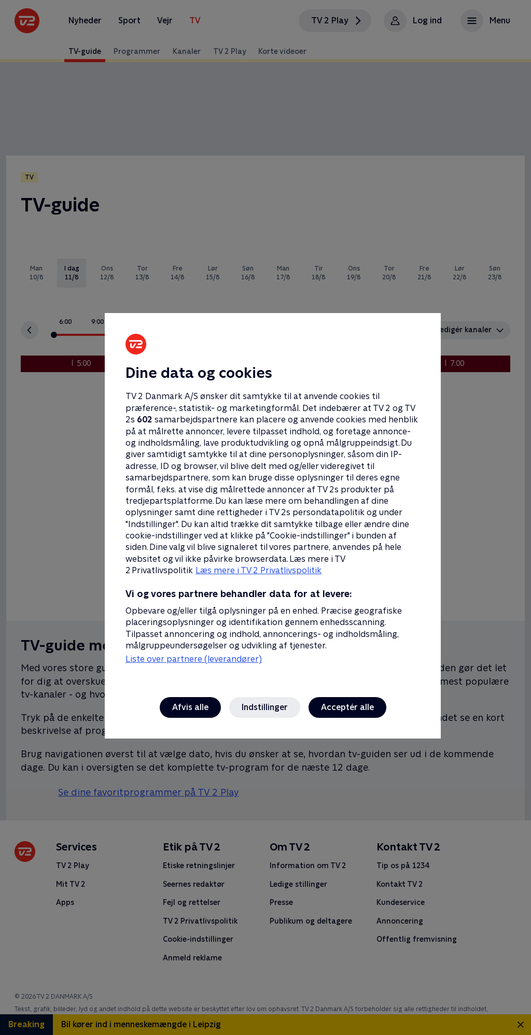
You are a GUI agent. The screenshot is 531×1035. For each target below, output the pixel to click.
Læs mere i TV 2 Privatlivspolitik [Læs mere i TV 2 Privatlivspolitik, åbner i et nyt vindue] (258, 570)
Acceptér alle (347, 707)
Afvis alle (190, 707)
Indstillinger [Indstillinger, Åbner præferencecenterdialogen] (265, 707)
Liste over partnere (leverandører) (193, 659)
